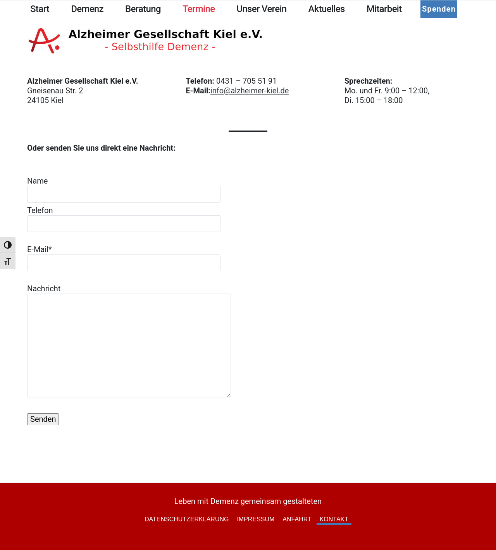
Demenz (87, 8)
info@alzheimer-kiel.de (249, 90)
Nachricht (129, 341)
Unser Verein (261, 8)
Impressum (255, 519)
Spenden (438, 9)
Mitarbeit (384, 8)
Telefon (123, 217)
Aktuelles (326, 8)
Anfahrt (296, 519)
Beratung (143, 8)
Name (123, 187)
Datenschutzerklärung (187, 519)
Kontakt (334, 519)
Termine (199, 8)
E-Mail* (123, 256)
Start (39, 8)
